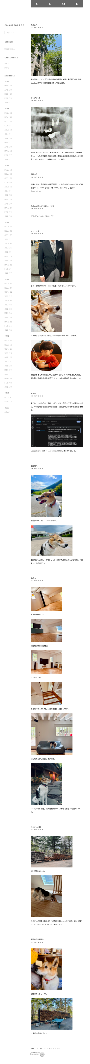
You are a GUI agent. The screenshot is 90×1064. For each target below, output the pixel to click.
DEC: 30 (8, 113)
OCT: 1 (8, 397)
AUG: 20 (8, 244)
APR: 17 (8, 374)
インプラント (36, 98)
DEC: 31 (8, 170)
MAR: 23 (8, 322)
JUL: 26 (8, 248)
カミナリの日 (36, 827)
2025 (7, 109)
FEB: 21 (8, 269)
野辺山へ (34, 25)
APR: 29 (8, 204)
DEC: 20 (8, 341)
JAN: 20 (8, 330)
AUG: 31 (8, 130)
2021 (7, 336)
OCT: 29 (8, 349)
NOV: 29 (8, 288)
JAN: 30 (8, 216)
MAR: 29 (8, 208)
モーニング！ (36, 231)
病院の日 (34, 174)
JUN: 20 (8, 309)
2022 (7, 279)
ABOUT (8, 63)
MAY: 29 (8, 199)
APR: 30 (8, 90)
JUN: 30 (8, 138)
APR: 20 (8, 261)
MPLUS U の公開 (52, 451)
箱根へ (33, 578)
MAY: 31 (8, 143)
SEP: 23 (8, 353)
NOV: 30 (8, 174)
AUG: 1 (8, 412)
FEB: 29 (8, 98)
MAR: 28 (8, 265)
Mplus (10, 32)
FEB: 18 (8, 383)
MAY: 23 (8, 256)
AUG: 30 (8, 187)
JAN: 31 (8, 103)
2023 (7, 223)
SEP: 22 (8, 296)
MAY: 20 (8, 86)
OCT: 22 (8, 292)
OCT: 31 (8, 121)
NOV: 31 (8, 117)
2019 (7, 393)
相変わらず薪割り (37, 939)
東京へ (33, 393)
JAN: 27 (8, 273)
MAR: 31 (8, 151)
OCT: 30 (8, 235)
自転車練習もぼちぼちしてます (42, 206)
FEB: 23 (8, 326)
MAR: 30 (8, 94)
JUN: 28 (8, 195)
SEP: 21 (8, 239)
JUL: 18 (8, 305)
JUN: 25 (8, 252)
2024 (7, 166)
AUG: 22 (8, 301)
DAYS (7, 68)
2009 (7, 408)
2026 (7, 81)
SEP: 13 (8, 402)
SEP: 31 (8, 126)
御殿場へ (34, 466)
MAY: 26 (8, 313)
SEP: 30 (8, 183)
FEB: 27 (8, 155)
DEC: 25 (8, 284)
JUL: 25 (8, 362)
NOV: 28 (8, 231)
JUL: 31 (8, 134)
